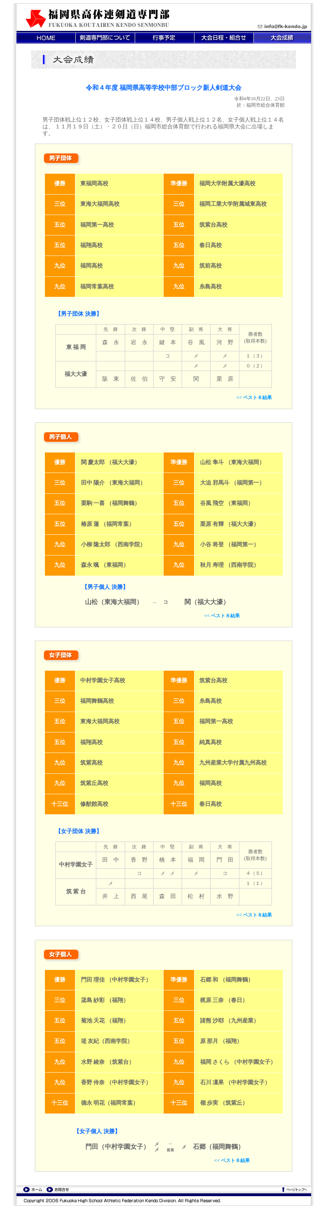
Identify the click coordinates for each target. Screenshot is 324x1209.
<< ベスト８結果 (254, 397)
